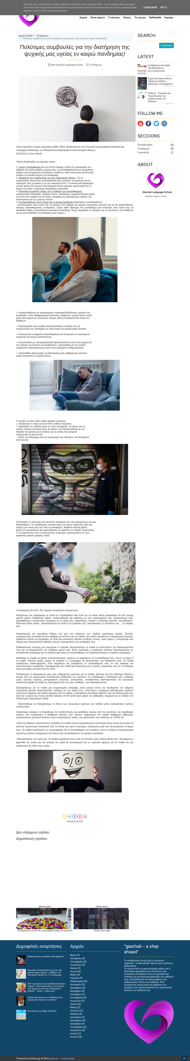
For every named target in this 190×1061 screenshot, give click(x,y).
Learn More (150, 7)
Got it (163, 7)
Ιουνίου (73, 971)
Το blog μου (42, 35)
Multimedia (155, 17)
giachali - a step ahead (62, 1058)
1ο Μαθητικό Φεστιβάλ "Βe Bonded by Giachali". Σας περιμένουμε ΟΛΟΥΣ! (154, 69)
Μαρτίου (74, 1014)
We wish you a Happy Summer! (42, 1011)
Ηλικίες (127, 17)
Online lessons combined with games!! (45, 956)
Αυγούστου (75, 965)
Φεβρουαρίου (77, 981)
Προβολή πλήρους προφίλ (155, 196)
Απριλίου (74, 978)
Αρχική (83, 17)
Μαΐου (73, 955)
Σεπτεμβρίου (76, 961)
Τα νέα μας (140, 17)
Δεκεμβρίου (76, 987)
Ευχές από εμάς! (102, 930)
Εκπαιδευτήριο (145, 144)
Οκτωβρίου (75, 958)
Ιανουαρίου (75, 984)
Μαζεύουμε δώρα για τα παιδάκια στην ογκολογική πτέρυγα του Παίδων (45, 998)
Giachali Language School (157, 192)
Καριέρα (168, 17)
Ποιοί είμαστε (97, 17)
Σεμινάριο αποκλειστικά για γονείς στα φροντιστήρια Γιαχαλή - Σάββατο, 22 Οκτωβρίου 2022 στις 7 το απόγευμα (45, 972)
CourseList (143, 152)
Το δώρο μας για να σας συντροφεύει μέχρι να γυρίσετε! (45, 930)
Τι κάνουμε (114, 17)
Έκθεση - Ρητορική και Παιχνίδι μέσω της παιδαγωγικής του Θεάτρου (159, 97)
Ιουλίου (73, 968)
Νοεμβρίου (75, 991)
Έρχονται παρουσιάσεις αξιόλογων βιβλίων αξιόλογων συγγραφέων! (160, 81)
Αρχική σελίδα (25, 35)
